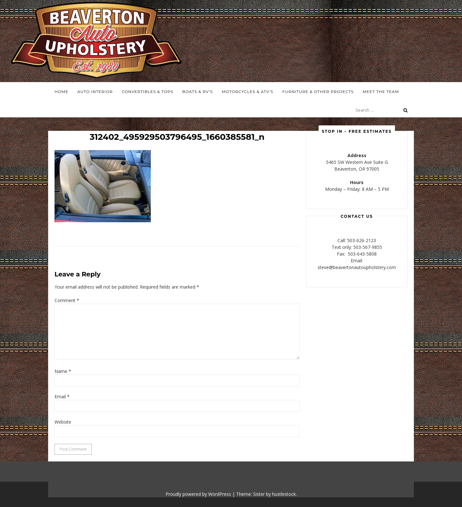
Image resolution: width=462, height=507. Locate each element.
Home (61, 91)
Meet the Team (381, 91)
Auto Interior (95, 91)
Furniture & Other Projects (318, 91)
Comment (67, 300)
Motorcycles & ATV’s (247, 91)
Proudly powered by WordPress (198, 494)
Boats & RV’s (197, 91)
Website (63, 422)
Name (63, 371)
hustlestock (284, 494)
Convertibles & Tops (147, 91)
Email (62, 396)
